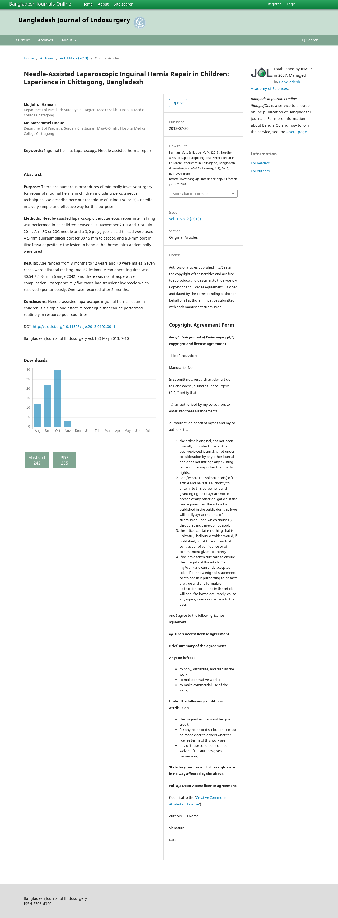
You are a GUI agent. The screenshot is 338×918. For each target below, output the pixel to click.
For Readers (260, 163)
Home (87, 4)
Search (310, 39)
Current (23, 39)
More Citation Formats (190, 193)
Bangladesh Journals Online (40, 4)
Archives (45, 39)
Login (291, 4)
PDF (180, 103)
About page (296, 131)
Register (274, 4)
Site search (123, 4)
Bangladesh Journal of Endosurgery (74, 19)
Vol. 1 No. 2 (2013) (74, 58)
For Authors (260, 171)
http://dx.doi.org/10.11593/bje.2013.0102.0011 (74, 326)
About (103, 4)
